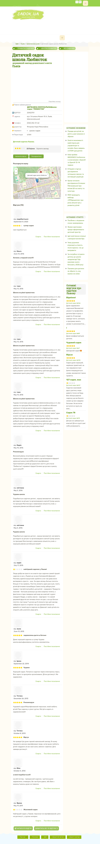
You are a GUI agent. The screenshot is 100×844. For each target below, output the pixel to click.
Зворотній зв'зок (58, 837)
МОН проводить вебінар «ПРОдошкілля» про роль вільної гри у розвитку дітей (75, 200)
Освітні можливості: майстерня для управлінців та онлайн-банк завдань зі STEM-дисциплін (76, 145)
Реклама (35, 837)
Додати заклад (75, 837)
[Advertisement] (51, 25)
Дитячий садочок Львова (23, 142)
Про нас (23, 837)
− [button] (16, 172)
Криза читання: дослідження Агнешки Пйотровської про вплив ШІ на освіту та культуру (76, 186)
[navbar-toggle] (62, 37)
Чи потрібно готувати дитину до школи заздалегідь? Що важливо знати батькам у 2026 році (76, 259)
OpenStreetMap (49, 198)
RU (80, 2)
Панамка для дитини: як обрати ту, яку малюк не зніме (76, 271)
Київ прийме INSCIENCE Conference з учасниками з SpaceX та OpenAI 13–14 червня (77, 160)
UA (77, 2)
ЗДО (45, 837)
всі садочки (69, 48)
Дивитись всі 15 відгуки (46, 828)
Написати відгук (20, 156)
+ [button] (16, 169)
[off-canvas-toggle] (85, 3)
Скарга (38, 237)
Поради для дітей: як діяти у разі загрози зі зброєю (76, 133)
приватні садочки (25, 48)
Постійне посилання (52, 237)
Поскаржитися (36, 156)
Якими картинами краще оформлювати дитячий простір (76, 229)
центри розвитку (48, 48)
